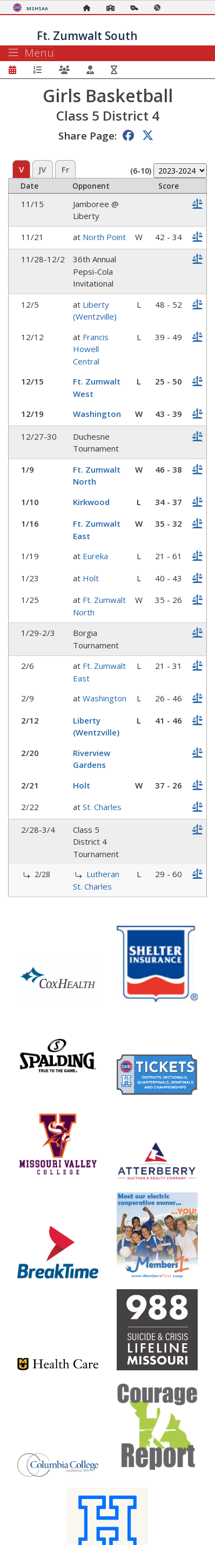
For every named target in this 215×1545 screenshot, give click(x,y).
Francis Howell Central (91, 349)
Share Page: (87, 135)
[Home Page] (89, 8)
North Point (104, 236)
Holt (91, 578)
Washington (97, 413)
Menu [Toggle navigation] (31, 53)
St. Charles (102, 806)
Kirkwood (91, 501)
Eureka (95, 556)
